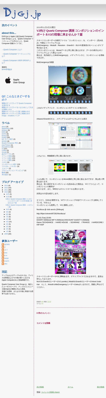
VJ (42, 303)
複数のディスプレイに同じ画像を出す (16, 113)
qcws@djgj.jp (7, 69)
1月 (7, 231)
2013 (6, 185)
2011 (6, 190)
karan (7, 258)
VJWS (4, 150)
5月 (7, 221)
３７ (6, 250)
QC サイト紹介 (7, 139)
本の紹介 (5, 174)
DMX (3, 132)
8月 (7, 214)
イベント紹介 (7, 158)
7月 (7, 216)
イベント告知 (7, 156)
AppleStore (6, 128)
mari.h (7, 261)
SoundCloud (6, 147)
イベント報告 (7, 160)
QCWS (4, 141)
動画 (3, 172)
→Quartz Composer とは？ (12, 50)
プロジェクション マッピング (13, 170)
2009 (6, 234)
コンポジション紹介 (9, 164)
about (4, 126)
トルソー (5, 168)
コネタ (4, 162)
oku (6, 264)
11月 (8, 196)
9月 (7, 212)
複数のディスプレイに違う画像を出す (16, 111)
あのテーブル (7, 154)
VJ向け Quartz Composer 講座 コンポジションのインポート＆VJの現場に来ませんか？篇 (19, 201)
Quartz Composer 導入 (10, 143)
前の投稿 (100, 387)
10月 (8, 209)
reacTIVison (6, 145)
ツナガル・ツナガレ (9, 166)
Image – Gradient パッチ (11, 115)
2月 (7, 229)
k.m (6, 255)
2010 (6, 192)
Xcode (4, 152)
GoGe (4, 134)
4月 (7, 224)
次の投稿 (40, 387)
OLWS (4, 137)
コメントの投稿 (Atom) (50, 392)
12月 (8, 194)
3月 (7, 226)
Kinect (4, 135)
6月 (7, 219)
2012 (6, 187)
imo (6, 253)
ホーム (70, 387)
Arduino (4, 130)
